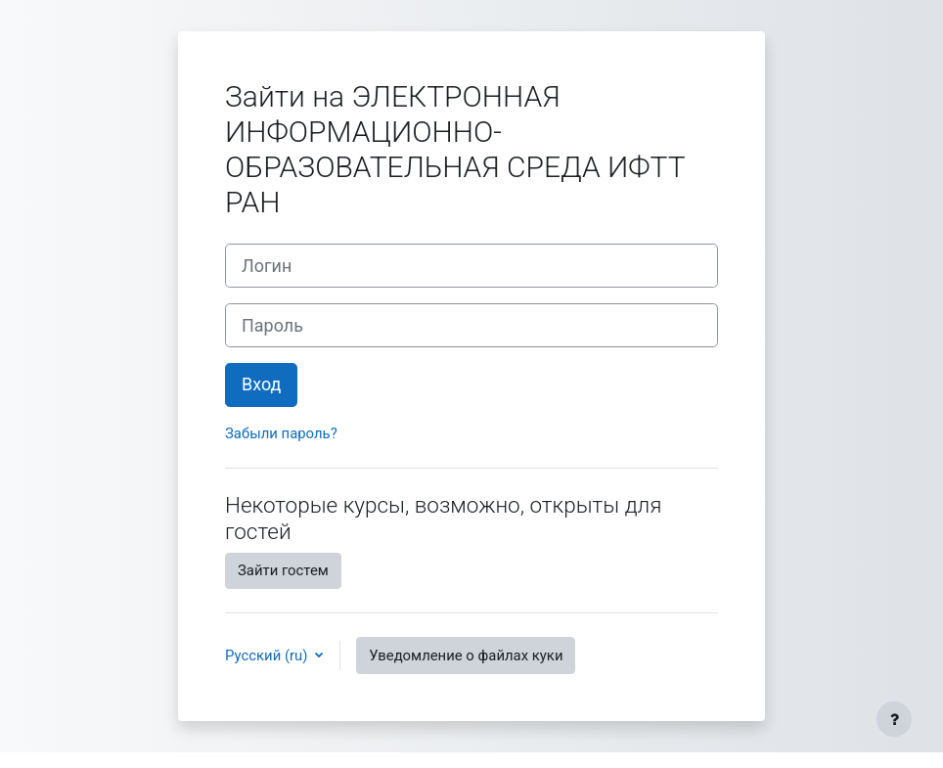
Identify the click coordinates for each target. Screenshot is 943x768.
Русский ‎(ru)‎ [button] (268, 655)
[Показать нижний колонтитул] (894, 719)
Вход (261, 384)
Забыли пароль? (281, 433)
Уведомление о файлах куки (465, 655)
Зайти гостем (283, 570)
